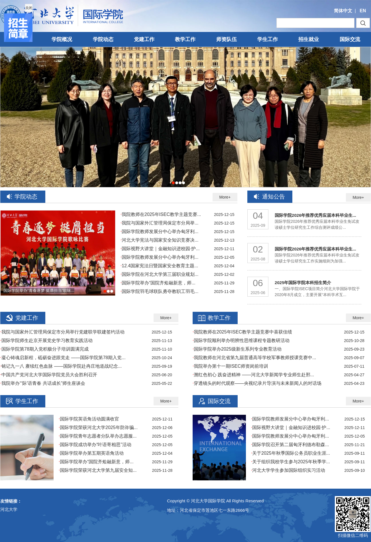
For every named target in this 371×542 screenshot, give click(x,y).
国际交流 (350, 39)
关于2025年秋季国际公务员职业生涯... (290, 453)
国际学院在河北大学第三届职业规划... (159, 274)
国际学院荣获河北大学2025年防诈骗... (98, 427)
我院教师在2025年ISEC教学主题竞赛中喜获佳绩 (242, 331)
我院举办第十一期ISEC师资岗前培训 (230, 366)
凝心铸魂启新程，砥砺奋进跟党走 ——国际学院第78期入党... (63, 357)
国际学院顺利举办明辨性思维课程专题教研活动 (241, 340)
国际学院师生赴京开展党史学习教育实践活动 (46, 340)
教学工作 (185, 39)
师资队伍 (226, 39)
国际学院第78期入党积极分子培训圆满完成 (44, 349)
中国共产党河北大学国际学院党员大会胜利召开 (48, 374)
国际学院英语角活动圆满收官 (89, 418)
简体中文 (343, 10)
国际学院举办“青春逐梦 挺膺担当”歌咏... (38, 290)
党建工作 (144, 39)
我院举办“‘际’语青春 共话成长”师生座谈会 (42, 383)
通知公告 (273, 196)
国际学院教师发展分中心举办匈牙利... (159, 231)
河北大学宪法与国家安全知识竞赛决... (159, 240)
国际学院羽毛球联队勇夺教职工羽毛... (159, 291)
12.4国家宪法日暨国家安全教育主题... (159, 265)
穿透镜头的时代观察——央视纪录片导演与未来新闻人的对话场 (257, 383)
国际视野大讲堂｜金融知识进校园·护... (160, 248)
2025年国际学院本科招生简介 (303, 282)
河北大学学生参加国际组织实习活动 (288, 470)
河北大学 (8, 509)
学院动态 (103, 39)
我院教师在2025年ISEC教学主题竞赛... (161, 214)
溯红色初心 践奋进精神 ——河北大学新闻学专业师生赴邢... (253, 374)
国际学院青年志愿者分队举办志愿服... (97, 436)
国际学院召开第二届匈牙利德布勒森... (290, 444)
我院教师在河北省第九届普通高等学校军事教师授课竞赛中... (254, 357)
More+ (225, 197)
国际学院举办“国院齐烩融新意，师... (158, 282)
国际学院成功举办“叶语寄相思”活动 (95, 444)
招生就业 (308, 39)
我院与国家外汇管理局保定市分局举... (159, 223)
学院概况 (62, 39)
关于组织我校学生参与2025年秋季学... (290, 461)
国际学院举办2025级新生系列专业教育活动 (237, 349)
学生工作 (267, 39)
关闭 (28, 8)
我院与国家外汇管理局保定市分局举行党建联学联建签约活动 (62, 331)
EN (363, 10)
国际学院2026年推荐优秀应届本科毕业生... (315, 215)
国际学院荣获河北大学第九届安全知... (97, 470)
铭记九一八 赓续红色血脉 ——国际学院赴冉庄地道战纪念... (61, 366)
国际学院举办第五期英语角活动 (91, 453)
